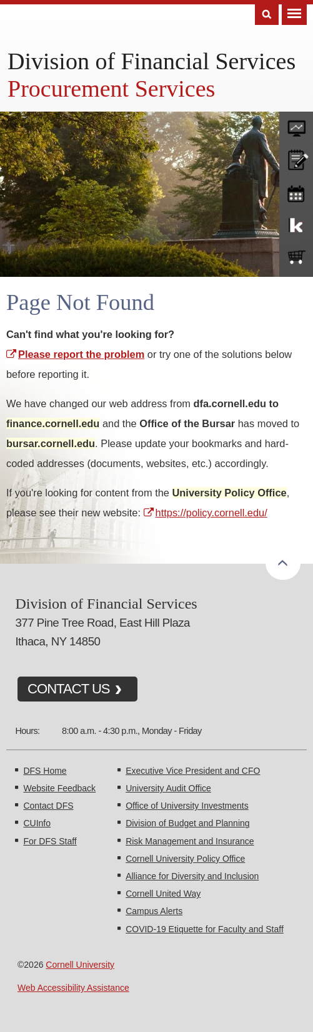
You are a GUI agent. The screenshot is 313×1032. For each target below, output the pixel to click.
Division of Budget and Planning (187, 823)
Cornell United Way (163, 894)
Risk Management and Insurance (190, 841)
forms (296, 125)
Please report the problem (81, 354)
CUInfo (37, 823)
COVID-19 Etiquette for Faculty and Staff (205, 929)
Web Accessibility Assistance (73, 988)
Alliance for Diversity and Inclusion (192, 876)
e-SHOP (296, 257)
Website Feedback (59, 788)
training (296, 191)
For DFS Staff (49, 841)
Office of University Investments (187, 806)
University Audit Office (168, 788)
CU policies (296, 158)
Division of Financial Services (151, 61)
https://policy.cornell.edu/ (211, 512)
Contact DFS (48, 806)
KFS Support (296, 224)
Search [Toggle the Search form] (267, 14)
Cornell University (80, 965)
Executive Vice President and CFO (193, 771)
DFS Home (44, 771)
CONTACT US (68, 689)
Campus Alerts (154, 911)
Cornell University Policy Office (185, 859)
